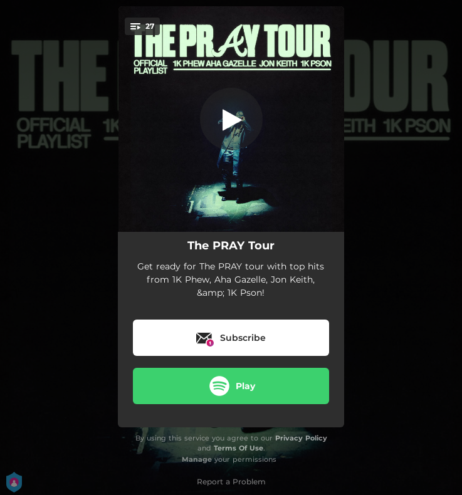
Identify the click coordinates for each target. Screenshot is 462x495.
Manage (197, 459)
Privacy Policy (301, 438)
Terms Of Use (238, 448)
